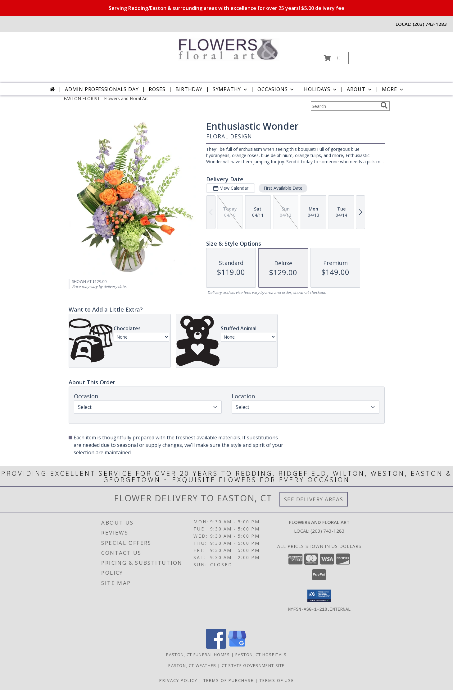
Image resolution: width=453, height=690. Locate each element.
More (393, 89)
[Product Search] (344, 106)
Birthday (188, 89)
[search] (384, 105)
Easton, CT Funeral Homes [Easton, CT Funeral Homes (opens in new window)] (198, 654)
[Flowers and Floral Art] (226, 47)
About (360, 89)
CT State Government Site (253, 665)
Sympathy (230, 89)
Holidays (320, 89)
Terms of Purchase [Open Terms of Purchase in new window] (228, 680)
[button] (332, 58)
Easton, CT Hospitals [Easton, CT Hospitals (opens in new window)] (261, 654)
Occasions (276, 89)
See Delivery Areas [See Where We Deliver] (313, 499)
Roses (157, 89)
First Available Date (282, 188)
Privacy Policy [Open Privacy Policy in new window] (178, 680)
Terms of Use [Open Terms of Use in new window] (277, 680)
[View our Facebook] (216, 647)
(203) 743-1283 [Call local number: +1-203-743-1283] (430, 24)
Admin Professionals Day (101, 89)
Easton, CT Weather (192, 665)
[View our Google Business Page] (237, 647)
